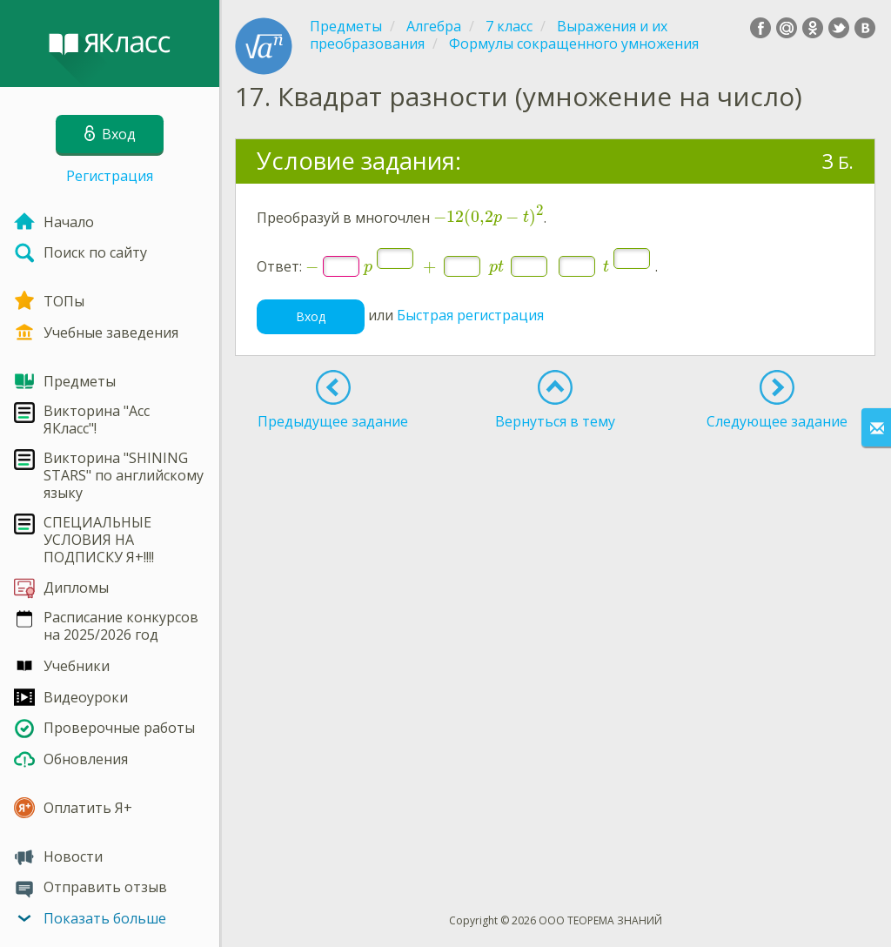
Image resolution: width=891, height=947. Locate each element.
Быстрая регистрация (470, 316)
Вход (310, 316)
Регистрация (109, 176)
